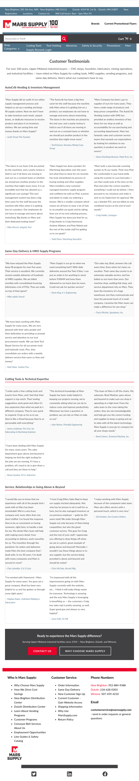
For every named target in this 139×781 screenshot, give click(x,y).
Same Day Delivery (69, 689)
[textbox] (35, 38)
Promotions (113, 45)
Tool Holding (53, 45)
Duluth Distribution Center (29, 706)
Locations (28, 13)
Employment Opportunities (30, 732)
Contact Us (44, 13)
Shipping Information (70, 706)
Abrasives (71, 45)
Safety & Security (92, 45)
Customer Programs (25, 719)
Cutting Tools (34, 45)
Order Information (68, 685)
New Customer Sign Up (71, 693)
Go (64, 38)
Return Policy (65, 719)
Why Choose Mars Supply (85, 651)
